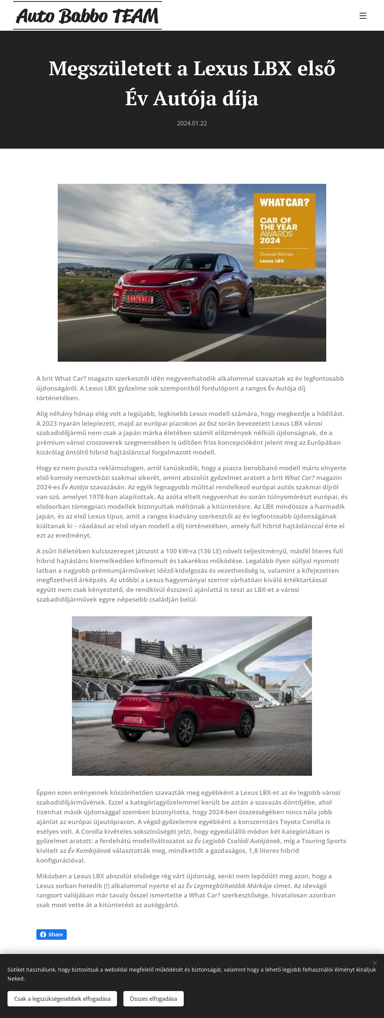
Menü (363, 15)
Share (51, 935)
